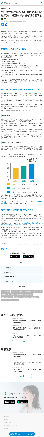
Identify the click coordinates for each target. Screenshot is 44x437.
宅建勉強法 (3, 8)
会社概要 (6, 428)
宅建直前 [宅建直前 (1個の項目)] (13, 294)
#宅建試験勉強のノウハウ (20, 21)
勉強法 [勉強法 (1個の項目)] (20, 291)
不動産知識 (7, 267)
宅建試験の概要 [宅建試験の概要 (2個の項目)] (28, 294)
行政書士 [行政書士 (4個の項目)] (10, 300)
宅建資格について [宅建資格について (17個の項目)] (35, 297)
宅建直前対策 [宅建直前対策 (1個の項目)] (20, 294)
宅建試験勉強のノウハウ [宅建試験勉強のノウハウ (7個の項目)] (7, 297)
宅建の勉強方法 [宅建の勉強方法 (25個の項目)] (27, 291)
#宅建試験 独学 (11, 21)
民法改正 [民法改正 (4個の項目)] (4, 300)
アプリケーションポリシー (10, 425)
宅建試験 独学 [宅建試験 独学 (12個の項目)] (18, 297)
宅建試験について (9, 276)
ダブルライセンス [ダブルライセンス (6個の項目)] (6, 291)
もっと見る (22, 342)
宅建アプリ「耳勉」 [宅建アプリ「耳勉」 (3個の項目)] (37, 291)
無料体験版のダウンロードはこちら (22, 434)
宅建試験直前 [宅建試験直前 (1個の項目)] (26, 297)
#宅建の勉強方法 (4, 21)
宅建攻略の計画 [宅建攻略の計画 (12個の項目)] (5, 294)
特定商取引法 (7, 416)
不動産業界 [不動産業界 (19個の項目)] (14, 291)
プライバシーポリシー (9, 422)
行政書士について (9, 281)
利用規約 (6, 419)
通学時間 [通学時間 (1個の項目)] (16, 300)
